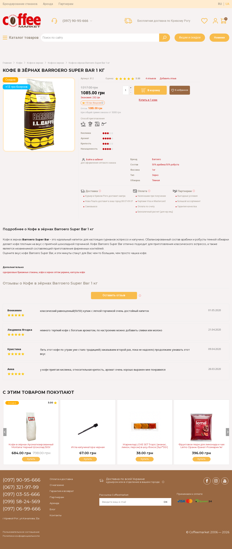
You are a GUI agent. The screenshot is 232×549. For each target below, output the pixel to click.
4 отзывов (151, 78)
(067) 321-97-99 (21, 487)
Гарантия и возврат (62, 491)
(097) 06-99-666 (22, 509)
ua (227, 4)
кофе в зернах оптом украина (54, 272)
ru (220, 4)
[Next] (227, 432)
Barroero (156, 159)
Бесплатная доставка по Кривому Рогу (163, 20)
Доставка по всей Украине (125, 479)
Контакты (55, 515)
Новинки (219, 37)
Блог (52, 509)
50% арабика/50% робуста (165, 165)
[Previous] (5, 432)
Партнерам (65, 4)
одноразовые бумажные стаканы (20, 272)
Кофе (19, 63)
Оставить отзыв (114, 295)
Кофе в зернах (35, 63)
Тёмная (156, 180)
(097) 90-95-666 (75, 21)
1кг (153, 170)
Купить (201, 459)
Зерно (155, 175)
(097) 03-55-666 (21, 494)
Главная (7, 63)
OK (165, 501)
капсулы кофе (77, 272)
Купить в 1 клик (148, 99)
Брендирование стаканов (20, 4)
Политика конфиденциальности (21, 536)
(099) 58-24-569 (21, 501)
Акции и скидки (189, 37)
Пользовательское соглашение (21, 532)
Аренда (48, 4)
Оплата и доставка (61, 479)
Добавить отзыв (168, 78)
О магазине (57, 485)
